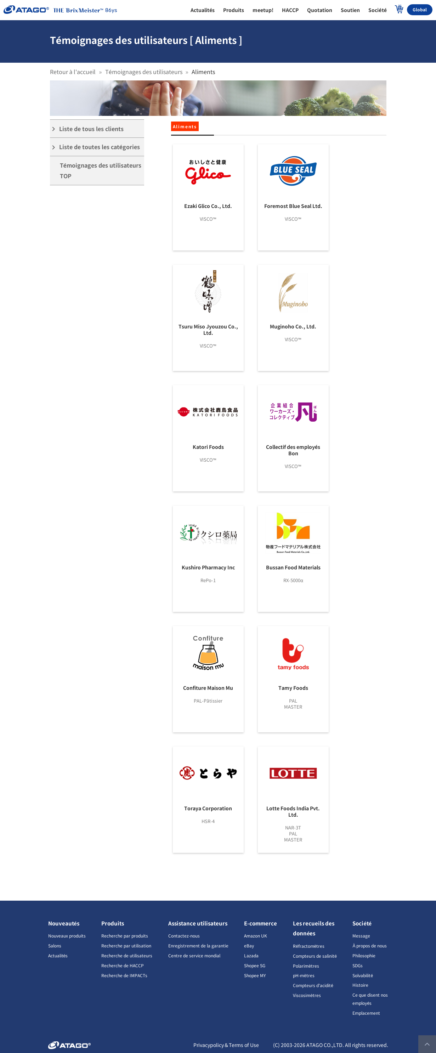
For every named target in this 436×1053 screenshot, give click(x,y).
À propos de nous (369, 945)
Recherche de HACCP (122, 965)
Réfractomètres (308, 946)
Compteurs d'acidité (313, 985)
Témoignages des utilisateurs (143, 71)
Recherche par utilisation (126, 945)
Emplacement (366, 1013)
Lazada (251, 955)
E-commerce (260, 923)
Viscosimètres (307, 995)
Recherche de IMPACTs (124, 975)
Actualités (58, 955)
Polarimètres (306, 966)
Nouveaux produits (67, 936)
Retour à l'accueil (73, 71)
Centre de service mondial (194, 955)
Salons (54, 945)
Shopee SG (254, 965)
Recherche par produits (124, 936)
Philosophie (363, 955)
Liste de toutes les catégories (95, 146)
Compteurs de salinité (315, 956)
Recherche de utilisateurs (126, 955)
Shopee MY (255, 975)
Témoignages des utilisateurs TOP (101, 170)
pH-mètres (304, 975)
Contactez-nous (184, 936)
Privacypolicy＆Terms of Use (226, 1044)
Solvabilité (362, 975)
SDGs (357, 965)
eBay (249, 945)
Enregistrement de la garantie (198, 945)
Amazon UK (255, 936)
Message (361, 936)
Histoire (360, 985)
